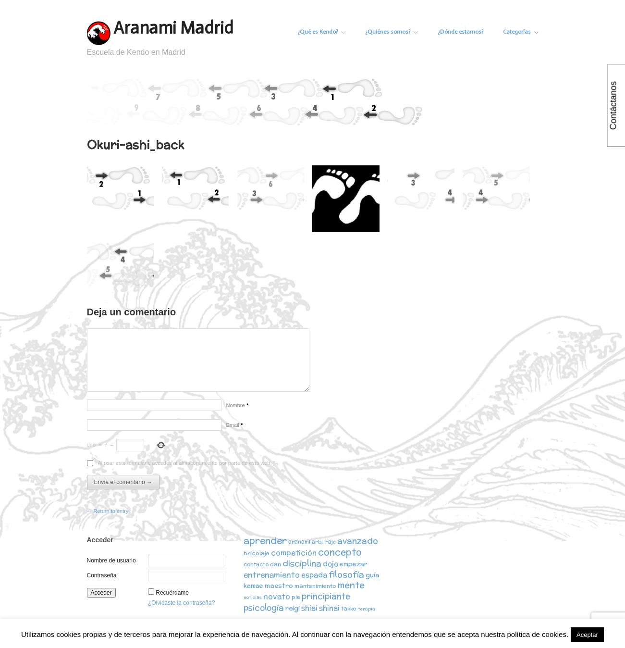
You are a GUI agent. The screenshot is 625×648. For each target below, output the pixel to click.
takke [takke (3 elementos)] (348, 608)
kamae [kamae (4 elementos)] (253, 586)
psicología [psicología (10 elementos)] (264, 607)
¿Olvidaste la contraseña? (181, 602)
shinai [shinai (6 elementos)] (329, 608)
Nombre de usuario (111, 560)
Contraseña (102, 575)
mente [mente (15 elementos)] (351, 586)
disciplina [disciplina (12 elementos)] (301, 563)
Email (234, 425)
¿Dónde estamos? (460, 32)
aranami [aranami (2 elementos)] (299, 542)
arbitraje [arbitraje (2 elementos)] (324, 542)
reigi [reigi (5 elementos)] (292, 608)
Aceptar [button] (587, 634)
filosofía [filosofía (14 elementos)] (346, 575)
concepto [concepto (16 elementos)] (340, 552)
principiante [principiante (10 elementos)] (326, 596)
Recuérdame (172, 592)
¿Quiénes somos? (390, 32)
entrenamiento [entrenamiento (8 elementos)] (272, 575)
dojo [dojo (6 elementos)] (330, 564)
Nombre (237, 405)
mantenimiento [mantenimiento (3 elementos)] (315, 587)
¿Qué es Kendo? (320, 32)
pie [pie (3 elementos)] (296, 597)
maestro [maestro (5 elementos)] (279, 586)
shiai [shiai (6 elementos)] (309, 608)
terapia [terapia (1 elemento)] (366, 609)
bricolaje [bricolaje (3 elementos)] (257, 553)
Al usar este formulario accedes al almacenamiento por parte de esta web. (186, 463)
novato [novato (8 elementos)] (276, 596)
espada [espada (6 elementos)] (314, 575)
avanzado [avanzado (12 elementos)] (357, 541)
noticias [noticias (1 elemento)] (253, 598)
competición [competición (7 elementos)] (294, 553)
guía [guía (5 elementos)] (373, 575)
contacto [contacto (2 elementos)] (256, 564)
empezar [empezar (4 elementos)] (354, 564)
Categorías (521, 32)
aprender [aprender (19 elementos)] (265, 540)
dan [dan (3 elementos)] (275, 564)
